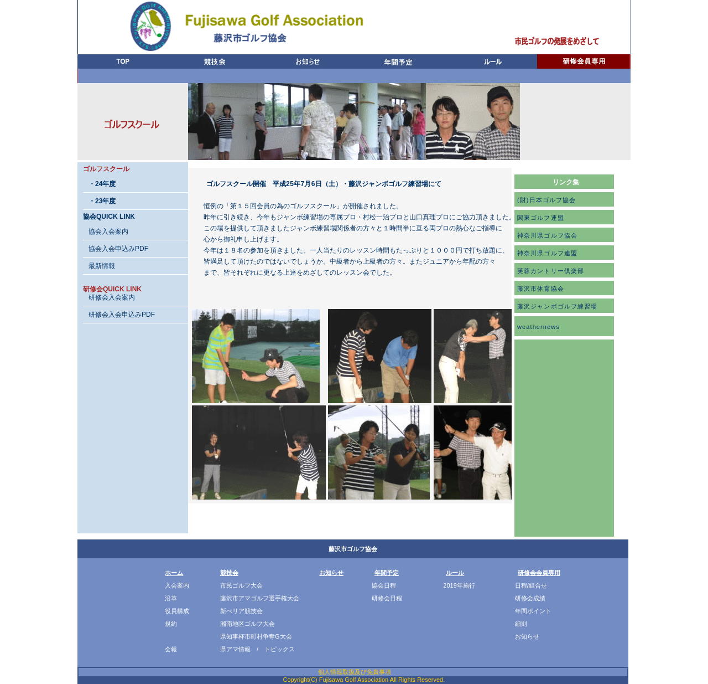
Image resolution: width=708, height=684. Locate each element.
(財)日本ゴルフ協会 (546, 200)
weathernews (538, 326)
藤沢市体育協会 (540, 288)
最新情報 (101, 266)
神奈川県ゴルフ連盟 (547, 253)
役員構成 (177, 611)
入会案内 (177, 585)
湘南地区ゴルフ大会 (247, 623)
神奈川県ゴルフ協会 (547, 235)
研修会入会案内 (111, 297)
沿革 (171, 598)
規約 (171, 623)
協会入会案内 (108, 231)
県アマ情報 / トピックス (257, 649)
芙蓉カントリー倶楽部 (550, 271)
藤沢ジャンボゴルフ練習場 (557, 306)
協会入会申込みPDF (118, 249)
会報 (171, 649)
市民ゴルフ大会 (241, 585)
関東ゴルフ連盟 (540, 217)
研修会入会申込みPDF (121, 314)
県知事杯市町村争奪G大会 (256, 636)
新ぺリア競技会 (241, 611)
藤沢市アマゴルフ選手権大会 (259, 598)
